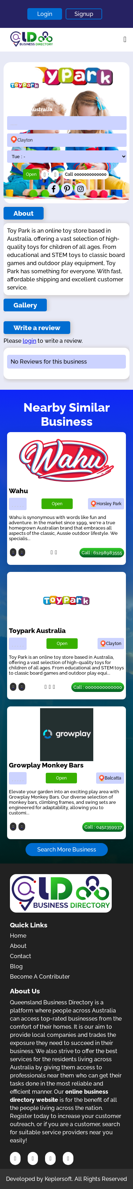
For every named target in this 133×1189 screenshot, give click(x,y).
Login (44, 14)
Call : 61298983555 (102, 552)
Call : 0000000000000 (97, 687)
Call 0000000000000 (85, 174)
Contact (20, 956)
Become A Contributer (40, 976)
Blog (16, 966)
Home (18, 935)
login (29, 340)
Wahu (18, 491)
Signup (83, 14)
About (18, 946)
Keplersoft (58, 1179)
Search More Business (66, 849)
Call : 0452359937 (103, 827)
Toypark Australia (37, 630)
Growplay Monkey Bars (46, 765)
